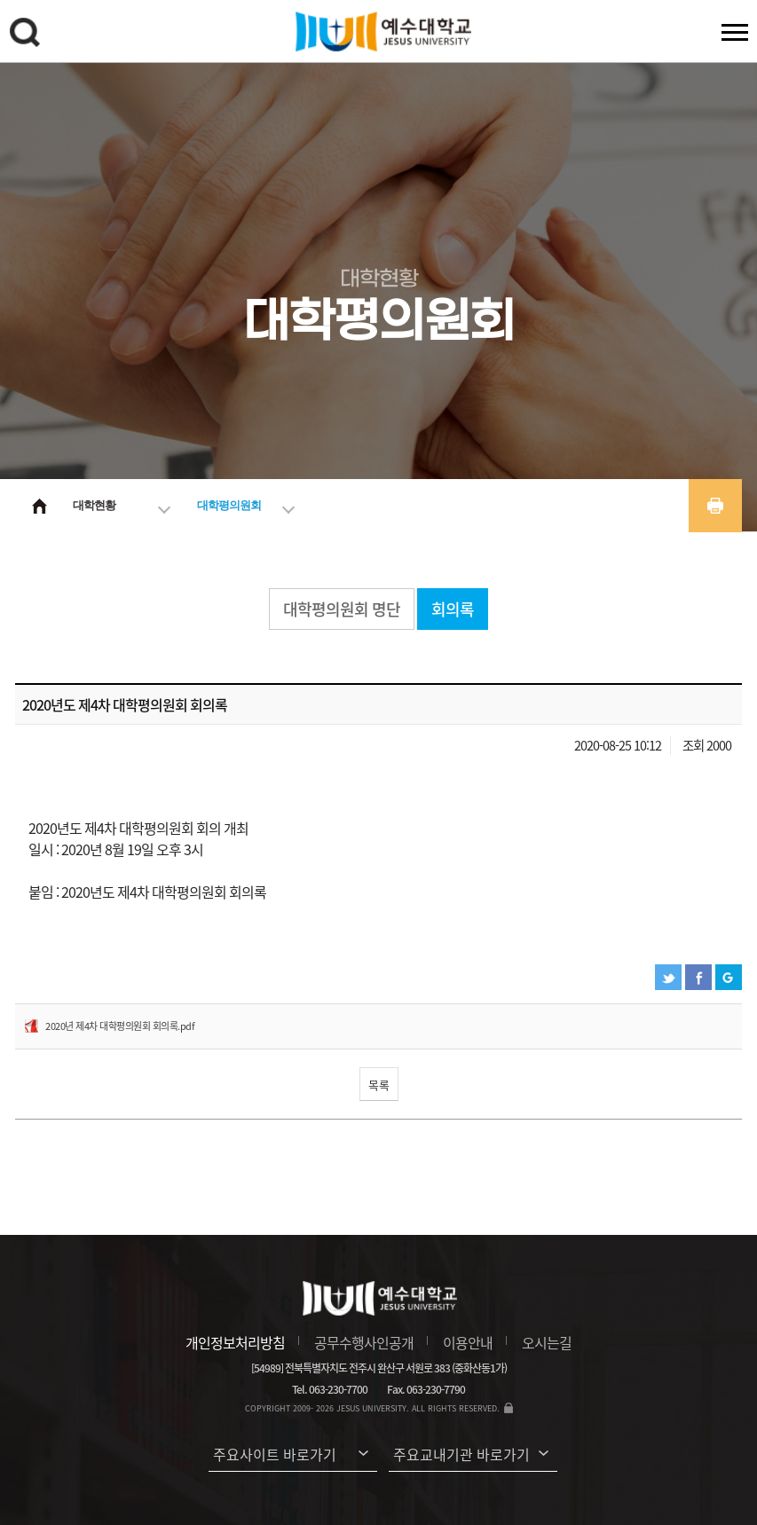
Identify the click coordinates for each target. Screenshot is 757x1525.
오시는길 (547, 1342)
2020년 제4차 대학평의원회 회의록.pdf (119, 1026)
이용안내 (468, 1342)
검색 (27, 35)
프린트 (715, 505)
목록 (379, 1084)
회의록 (452, 609)
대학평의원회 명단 (341, 609)
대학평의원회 (229, 505)
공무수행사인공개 (364, 1342)
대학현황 (94, 505)
